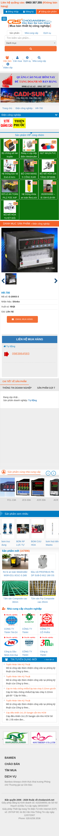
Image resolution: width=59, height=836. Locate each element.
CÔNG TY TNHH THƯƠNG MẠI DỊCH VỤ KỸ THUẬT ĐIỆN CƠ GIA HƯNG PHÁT (29, 631)
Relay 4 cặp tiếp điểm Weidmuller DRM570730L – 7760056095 (29, 155)
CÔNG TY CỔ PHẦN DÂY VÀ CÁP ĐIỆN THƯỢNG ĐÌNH (46, 631)
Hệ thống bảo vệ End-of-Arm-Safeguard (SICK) (10, 175)
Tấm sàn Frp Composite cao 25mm (42, 600)
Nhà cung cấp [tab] (31, 33)
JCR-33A (41, 500)
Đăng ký (28, 11)
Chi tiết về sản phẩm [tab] (14, 381)
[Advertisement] (29, 437)
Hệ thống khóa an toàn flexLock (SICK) (29, 196)
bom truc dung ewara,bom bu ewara (7, 543)
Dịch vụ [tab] (47, 33)
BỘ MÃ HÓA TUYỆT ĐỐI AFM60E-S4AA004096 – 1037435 (9, 216)
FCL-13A (11, 500)
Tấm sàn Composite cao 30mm (15, 600)
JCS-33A (26, 500)
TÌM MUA (11, 770)
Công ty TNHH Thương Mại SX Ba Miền (46, 653)
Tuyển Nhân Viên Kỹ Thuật (18, 664)
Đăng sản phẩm (48, 11)
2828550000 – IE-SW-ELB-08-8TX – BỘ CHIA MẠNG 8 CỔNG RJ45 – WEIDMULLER (48, 196)
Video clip (7, 66)
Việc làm (7, 59)
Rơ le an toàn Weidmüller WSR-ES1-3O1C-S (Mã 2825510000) (15, 574)
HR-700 (39, 108)
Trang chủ (7, 108)
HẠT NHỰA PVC (48, 153)
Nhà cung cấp (39, 59)
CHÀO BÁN (12, 764)
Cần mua (17, 59)
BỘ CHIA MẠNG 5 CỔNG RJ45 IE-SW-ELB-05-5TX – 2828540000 (29, 175)
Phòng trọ (9, 823)
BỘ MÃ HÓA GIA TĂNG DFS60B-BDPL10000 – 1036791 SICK (48, 175)
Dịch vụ (27, 59)
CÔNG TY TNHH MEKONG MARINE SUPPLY (27, 653)
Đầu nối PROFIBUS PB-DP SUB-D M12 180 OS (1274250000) (42, 574)
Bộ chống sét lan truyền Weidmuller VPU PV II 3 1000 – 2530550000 (10, 155)
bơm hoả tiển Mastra (52, 543)
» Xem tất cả (49, 659)
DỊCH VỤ (10, 776)
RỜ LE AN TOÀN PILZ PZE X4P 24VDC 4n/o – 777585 (10, 196)
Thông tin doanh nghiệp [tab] (17, 388)
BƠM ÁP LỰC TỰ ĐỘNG (20, 543)
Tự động (9, 346)
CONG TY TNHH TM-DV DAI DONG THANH (11, 631)
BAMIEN (10, 757)
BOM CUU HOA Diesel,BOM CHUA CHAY (37, 543)
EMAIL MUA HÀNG (22, 319)
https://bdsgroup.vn (25, 823)
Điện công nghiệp (24, 108)
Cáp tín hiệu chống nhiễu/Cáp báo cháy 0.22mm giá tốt (31, 688)
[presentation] (48, 473)
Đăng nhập (12, 11)
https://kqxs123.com (44, 823)
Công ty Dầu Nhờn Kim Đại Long (11, 653)
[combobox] (30, 43)
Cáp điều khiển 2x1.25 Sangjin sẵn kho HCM (26, 712)
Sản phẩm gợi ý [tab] (46, 388)
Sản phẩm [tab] (14, 33)
